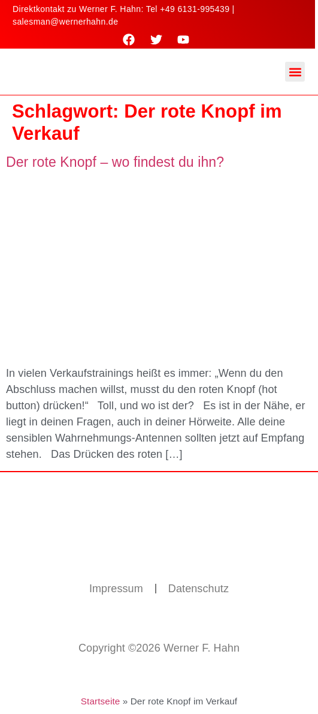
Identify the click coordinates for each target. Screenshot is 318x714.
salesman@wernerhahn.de (65, 21)
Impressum (116, 589)
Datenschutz (198, 589)
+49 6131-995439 (194, 9)
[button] (295, 72)
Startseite (100, 701)
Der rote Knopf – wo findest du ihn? (115, 162)
